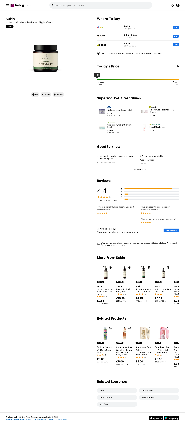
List (35, 94)
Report (58, 94)
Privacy (58, 419)
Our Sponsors (39, 419)
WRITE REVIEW (171, 230)
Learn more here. (118, 245)
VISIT (176, 27)
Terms (50, 419)
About (28, 419)
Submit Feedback (15, 419)
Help (65, 419)
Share (46, 94)
